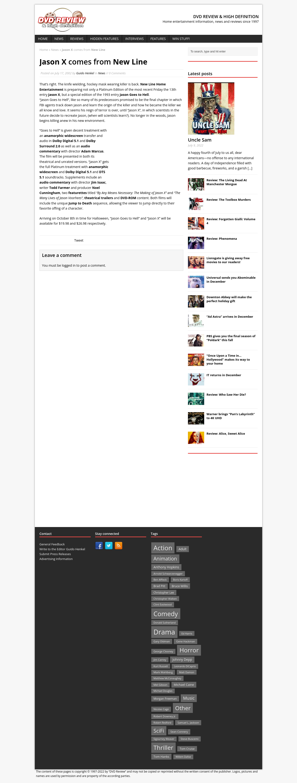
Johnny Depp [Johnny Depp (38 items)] (182, 659)
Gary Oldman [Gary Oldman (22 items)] (162, 641)
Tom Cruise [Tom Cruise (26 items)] (187, 749)
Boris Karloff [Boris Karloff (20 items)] (180, 579)
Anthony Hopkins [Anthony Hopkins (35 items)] (166, 567)
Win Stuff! (181, 38)
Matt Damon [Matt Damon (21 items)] (186, 672)
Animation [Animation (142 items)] (165, 558)
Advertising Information (56, 559)
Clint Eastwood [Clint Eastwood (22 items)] (163, 604)
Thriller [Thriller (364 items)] (163, 747)
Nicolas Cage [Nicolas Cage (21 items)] (161, 709)
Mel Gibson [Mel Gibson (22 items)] (161, 684)
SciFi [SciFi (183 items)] (159, 730)
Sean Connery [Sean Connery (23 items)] (179, 731)
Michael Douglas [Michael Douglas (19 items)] (163, 690)
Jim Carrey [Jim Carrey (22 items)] (160, 659)
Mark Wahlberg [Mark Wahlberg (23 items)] (163, 672)
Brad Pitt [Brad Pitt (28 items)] (159, 586)
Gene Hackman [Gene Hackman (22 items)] (185, 641)
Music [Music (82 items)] (188, 698)
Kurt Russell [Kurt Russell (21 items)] (161, 666)
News (59, 38)
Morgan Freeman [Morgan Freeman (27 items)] (165, 699)
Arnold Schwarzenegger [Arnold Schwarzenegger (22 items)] (168, 573)
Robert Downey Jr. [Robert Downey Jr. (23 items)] (165, 716)
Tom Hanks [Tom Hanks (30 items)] (161, 756)
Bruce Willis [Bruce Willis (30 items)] (180, 586)
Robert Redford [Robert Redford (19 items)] (162, 722)
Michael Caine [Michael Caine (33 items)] (184, 685)
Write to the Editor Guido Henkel (62, 549)
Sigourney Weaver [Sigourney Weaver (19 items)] (164, 739)
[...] (250, 168)
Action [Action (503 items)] (163, 548)
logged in (68, 265)
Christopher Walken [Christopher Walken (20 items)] (165, 598)
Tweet (78, 240)
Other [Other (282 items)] (183, 708)
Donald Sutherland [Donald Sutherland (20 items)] (165, 622)
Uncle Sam (199, 140)
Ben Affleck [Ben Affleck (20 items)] (160, 579)
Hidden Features (104, 38)
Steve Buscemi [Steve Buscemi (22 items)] (190, 739)
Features (158, 38)
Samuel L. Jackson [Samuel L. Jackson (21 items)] (188, 722)
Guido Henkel (85, 73)
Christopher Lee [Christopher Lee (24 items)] (164, 592)
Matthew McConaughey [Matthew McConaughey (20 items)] (167, 678)
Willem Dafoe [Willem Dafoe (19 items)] (183, 756)
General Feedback (52, 544)
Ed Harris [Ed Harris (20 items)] (186, 633)
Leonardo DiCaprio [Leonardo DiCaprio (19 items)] (185, 666)
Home (43, 38)
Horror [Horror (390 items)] (189, 650)
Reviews (77, 38)
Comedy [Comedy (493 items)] (166, 613)
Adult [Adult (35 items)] (183, 549)
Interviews (134, 38)
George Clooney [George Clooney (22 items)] (163, 651)
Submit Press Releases (55, 554)
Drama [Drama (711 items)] (164, 632)
